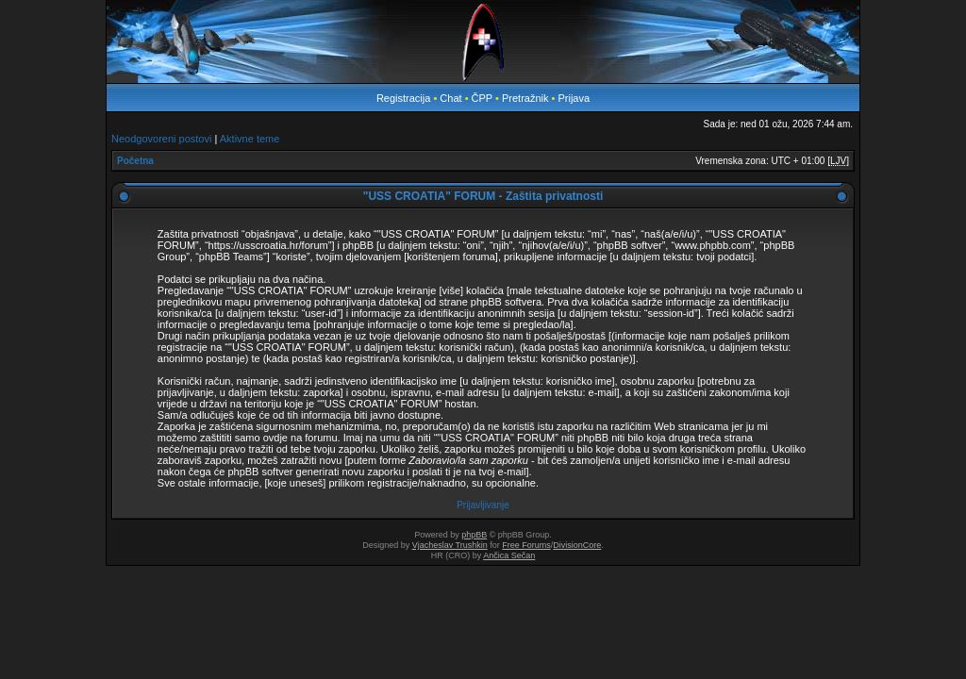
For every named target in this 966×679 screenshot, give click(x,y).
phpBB (474, 534)
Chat (452, 98)
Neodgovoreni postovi (161, 138)
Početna (135, 161)
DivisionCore (577, 545)
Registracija (403, 98)
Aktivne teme (250, 138)
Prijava (574, 98)
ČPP (482, 98)
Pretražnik (525, 98)
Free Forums (526, 545)
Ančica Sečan (509, 555)
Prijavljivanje (483, 505)
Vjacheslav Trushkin (450, 545)
